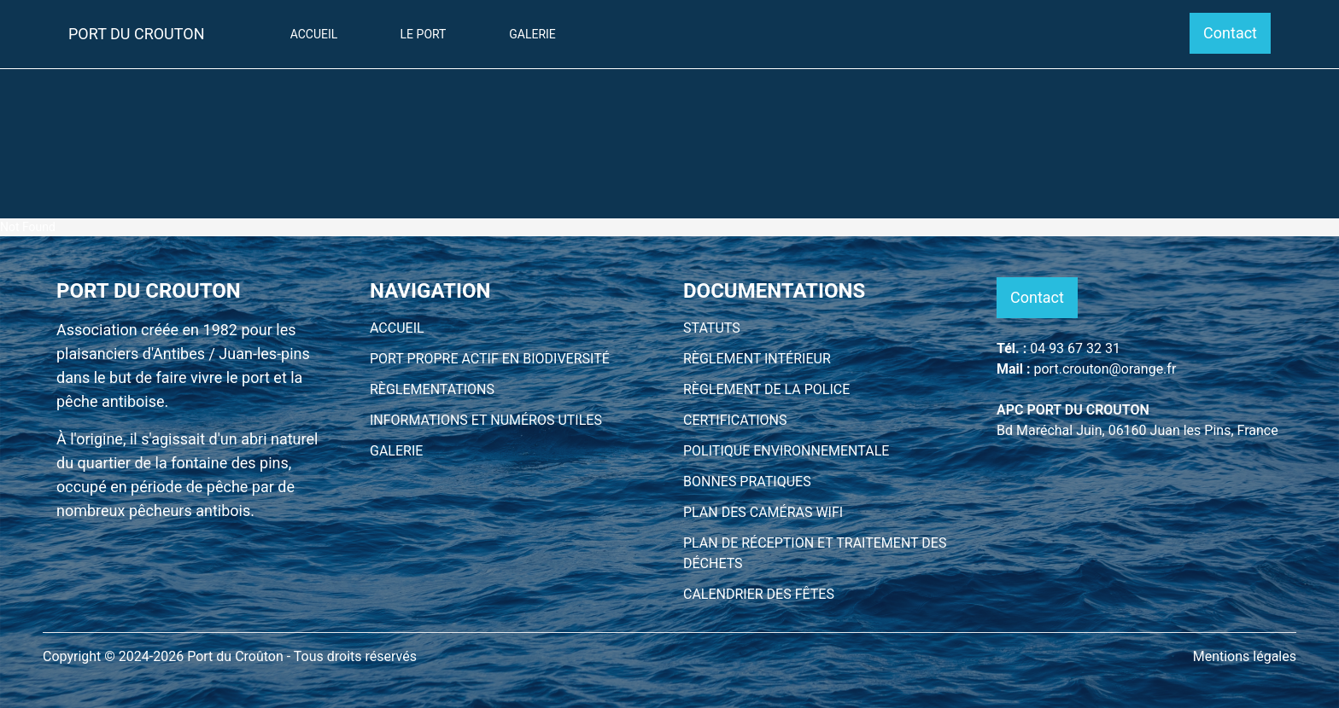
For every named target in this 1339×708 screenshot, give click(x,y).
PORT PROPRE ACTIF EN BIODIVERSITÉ (490, 359)
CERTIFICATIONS (735, 420)
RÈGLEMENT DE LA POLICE (766, 389)
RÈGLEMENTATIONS (432, 389)
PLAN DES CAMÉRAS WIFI (763, 512)
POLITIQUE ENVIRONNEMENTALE (786, 451)
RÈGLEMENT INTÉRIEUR (757, 359)
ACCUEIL (397, 328)
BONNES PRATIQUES (747, 481)
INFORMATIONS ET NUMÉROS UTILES (486, 420)
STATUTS (711, 328)
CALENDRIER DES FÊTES (758, 594)
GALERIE (396, 451)
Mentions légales (1244, 656)
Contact (1230, 33)
